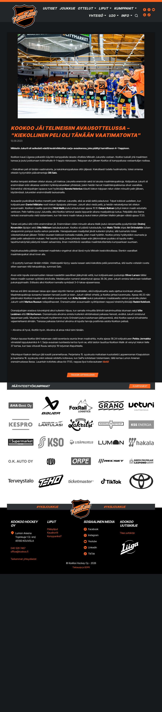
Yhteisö (95, 16)
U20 (112, 16)
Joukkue (67, 8)
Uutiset (50, 8)
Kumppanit (123, 8)
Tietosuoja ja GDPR (81, 567)
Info (125, 16)
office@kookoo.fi (19, 551)
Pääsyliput (52, 529)
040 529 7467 (18, 548)
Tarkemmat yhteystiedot (23, 559)
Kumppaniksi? (54, 536)
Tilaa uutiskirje (127, 532)
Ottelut (85, 8)
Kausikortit (52, 532)
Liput (103, 8)
